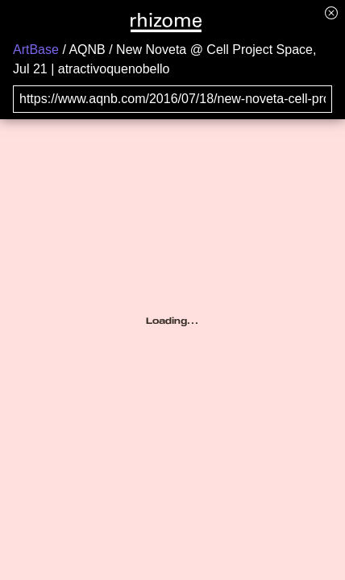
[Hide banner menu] (331, 12)
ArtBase (36, 49)
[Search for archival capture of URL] (172, 99)
